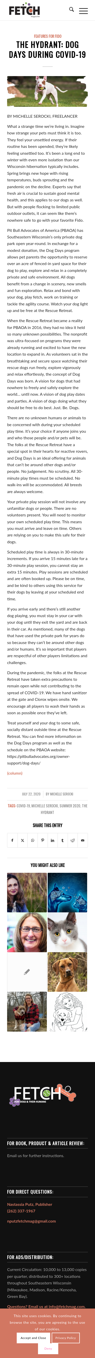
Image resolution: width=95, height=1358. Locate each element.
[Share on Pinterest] (43, 840)
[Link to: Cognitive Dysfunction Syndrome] (67, 892)
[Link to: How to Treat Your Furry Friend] (67, 1011)
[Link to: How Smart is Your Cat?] (67, 932)
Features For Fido (47, 36)
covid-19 (23, 805)
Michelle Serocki (61, 794)
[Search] (69, 10)
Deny (48, 1348)
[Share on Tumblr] (63, 840)
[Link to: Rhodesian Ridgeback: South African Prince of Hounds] (67, 972)
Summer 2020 (70, 805)
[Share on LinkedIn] (53, 840)
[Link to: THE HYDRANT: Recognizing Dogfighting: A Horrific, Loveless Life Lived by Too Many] (27, 972)
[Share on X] (23, 840)
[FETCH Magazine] (39, 10)
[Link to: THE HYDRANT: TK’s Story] (27, 1011)
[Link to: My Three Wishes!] (27, 892)
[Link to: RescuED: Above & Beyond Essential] (27, 932)
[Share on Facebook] (12, 840)
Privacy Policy (65, 1338)
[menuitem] (69, 10)
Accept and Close (33, 1338)
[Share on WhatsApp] (32, 840)
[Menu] (81, 10)
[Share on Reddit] (73, 840)
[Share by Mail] (83, 840)
